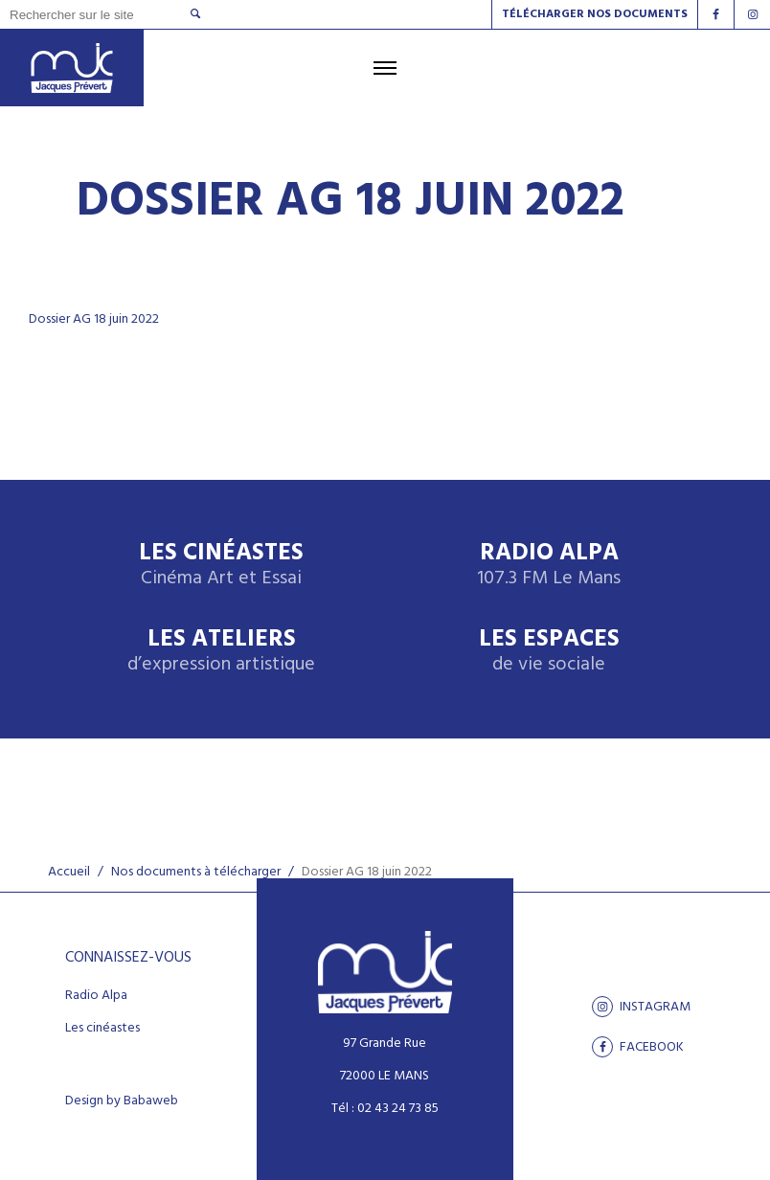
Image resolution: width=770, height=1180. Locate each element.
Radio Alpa (549, 565)
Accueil (69, 872)
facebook (638, 1046)
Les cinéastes (102, 1028)
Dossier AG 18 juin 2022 (94, 319)
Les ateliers (221, 652)
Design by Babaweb (121, 1101)
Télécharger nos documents (595, 14)
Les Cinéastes (221, 565)
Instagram (641, 1006)
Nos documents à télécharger (196, 872)
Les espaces (549, 652)
